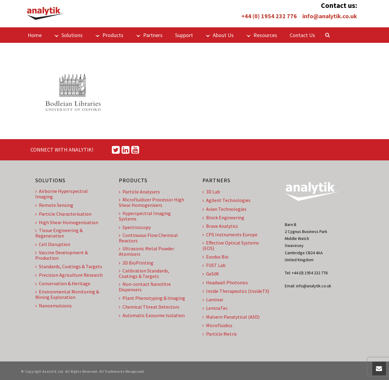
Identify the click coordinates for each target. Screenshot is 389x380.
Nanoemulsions (53, 305)
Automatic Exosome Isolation (152, 315)
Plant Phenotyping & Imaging (152, 298)
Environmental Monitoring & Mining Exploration (67, 294)
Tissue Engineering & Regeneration (59, 233)
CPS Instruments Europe (229, 234)
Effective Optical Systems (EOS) (230, 245)
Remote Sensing (54, 205)
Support (184, 35)
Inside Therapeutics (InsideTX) (235, 291)
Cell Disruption (52, 244)
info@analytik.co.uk (329, 16)
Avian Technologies (224, 209)
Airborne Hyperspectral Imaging (61, 193)
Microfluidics (217, 325)
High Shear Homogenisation (66, 222)
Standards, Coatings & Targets (68, 266)
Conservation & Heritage (62, 283)
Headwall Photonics (225, 282)
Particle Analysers (139, 191)
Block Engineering (223, 217)
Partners (149, 35)
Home (35, 35)
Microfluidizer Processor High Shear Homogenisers (151, 202)
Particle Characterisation (63, 214)
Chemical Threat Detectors (149, 307)
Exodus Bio (215, 256)
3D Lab (211, 191)
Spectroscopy (135, 227)
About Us (219, 35)
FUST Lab (213, 265)
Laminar (212, 299)
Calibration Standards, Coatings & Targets (144, 273)
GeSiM (210, 273)
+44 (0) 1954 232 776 (269, 16)
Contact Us (302, 35)
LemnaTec (215, 308)
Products (109, 35)
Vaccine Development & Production (61, 255)
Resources (261, 35)
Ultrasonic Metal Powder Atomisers (146, 251)
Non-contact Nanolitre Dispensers (145, 286)
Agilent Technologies (226, 200)
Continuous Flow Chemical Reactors (148, 237)
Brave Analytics (220, 226)
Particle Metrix (219, 334)
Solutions (68, 35)
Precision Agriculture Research (69, 275)
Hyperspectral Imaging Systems (145, 216)
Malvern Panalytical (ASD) (231, 317)
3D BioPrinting (136, 262)
